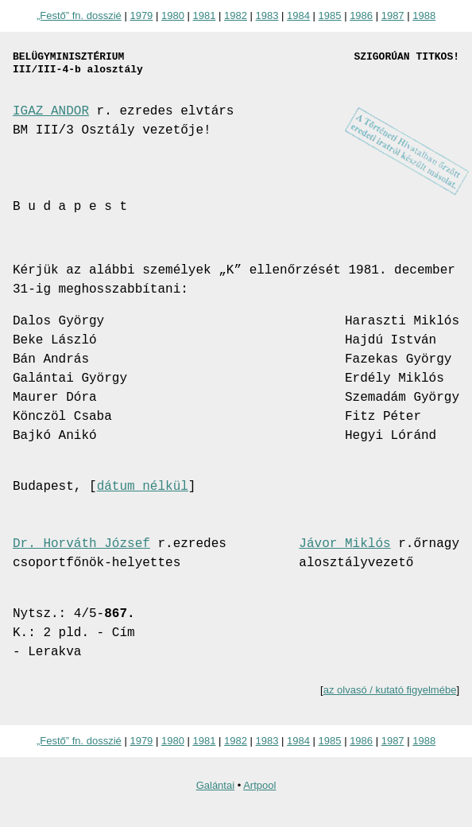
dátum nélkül (142, 487)
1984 (298, 15)
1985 (330, 15)
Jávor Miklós (344, 544)
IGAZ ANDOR (51, 111)
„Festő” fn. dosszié (79, 15)
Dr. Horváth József (81, 544)
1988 (423, 15)
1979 (141, 15)
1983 (267, 15)
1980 (172, 15)
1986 (361, 15)
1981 (203, 15)
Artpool (259, 785)
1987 (392, 15)
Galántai (215, 785)
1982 (235, 15)
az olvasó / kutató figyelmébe (390, 690)
